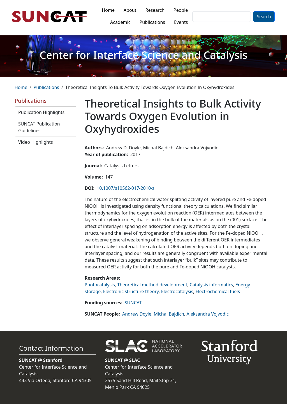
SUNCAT (133, 303)
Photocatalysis (100, 285)
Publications (152, 22)
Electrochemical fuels (218, 291)
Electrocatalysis (177, 291)
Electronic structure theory (131, 291)
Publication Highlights (41, 112)
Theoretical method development (152, 285)
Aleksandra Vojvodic (207, 314)
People (180, 10)
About (130, 10)
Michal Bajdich (169, 314)
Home (108, 10)
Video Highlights (35, 142)
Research (155, 10)
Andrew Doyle (136, 314)
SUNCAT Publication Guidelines (39, 127)
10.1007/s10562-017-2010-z (125, 188)
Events (181, 22)
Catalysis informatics (211, 285)
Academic (120, 22)
